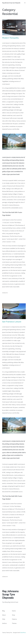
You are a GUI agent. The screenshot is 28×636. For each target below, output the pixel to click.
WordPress (23, 632)
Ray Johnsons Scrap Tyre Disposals (11, 3)
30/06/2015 (5, 292)
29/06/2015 (5, 576)
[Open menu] (25, 3)
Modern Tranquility (10, 38)
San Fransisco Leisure (11, 322)
